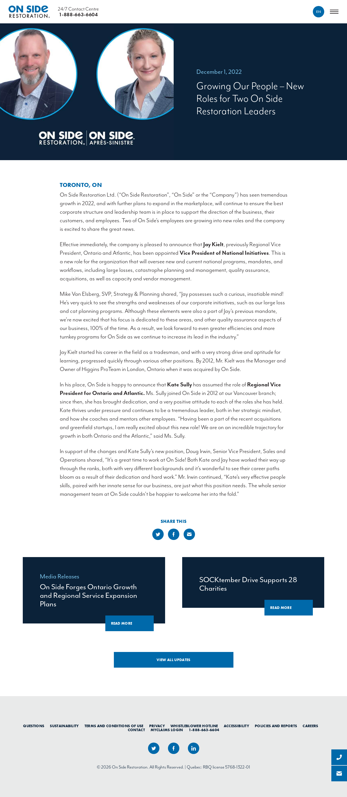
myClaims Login (167, 730)
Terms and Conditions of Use (114, 726)
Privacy (157, 726)
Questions (33, 726)
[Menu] (334, 12)
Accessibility (236, 726)
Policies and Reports (276, 726)
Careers (310, 726)
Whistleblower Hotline (194, 726)
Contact (136, 730)
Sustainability (64, 726)
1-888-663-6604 (204, 730)
